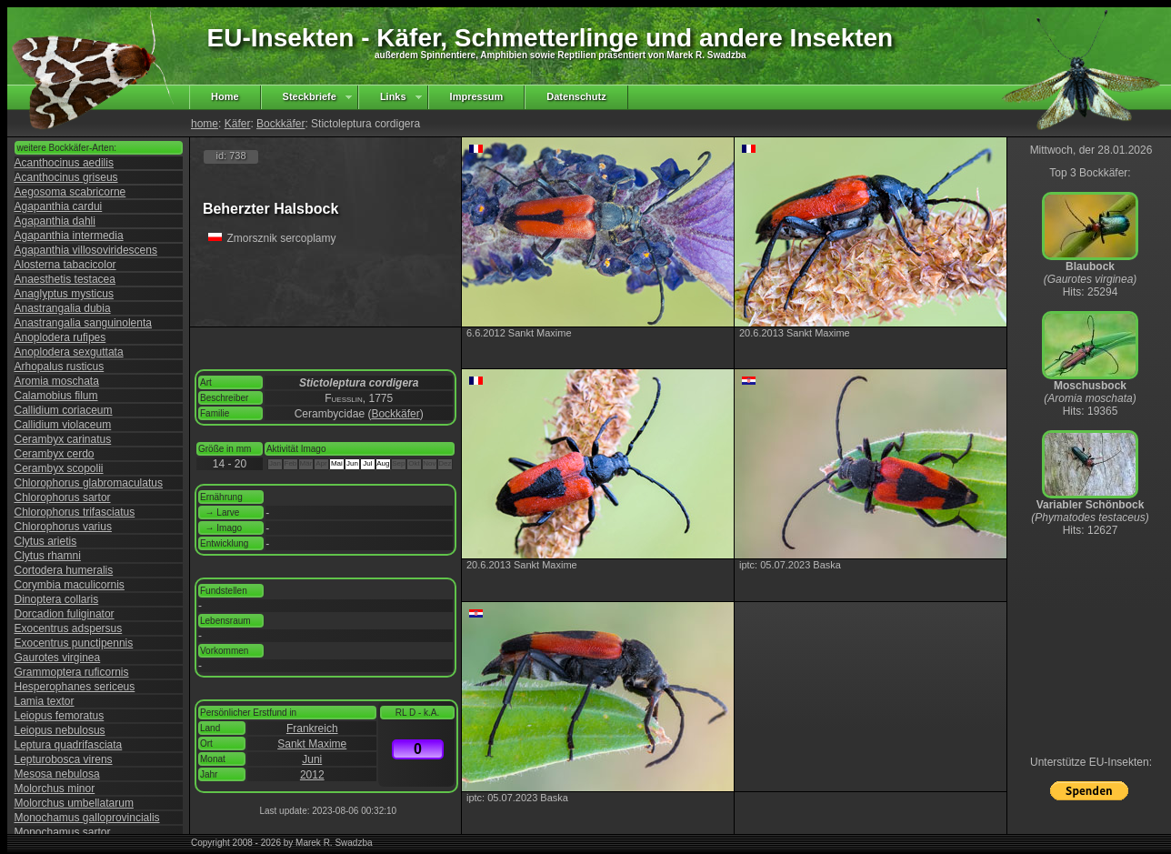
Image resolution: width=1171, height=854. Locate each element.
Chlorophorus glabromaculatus (89, 483)
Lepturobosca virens (64, 759)
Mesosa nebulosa (57, 774)
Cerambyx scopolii (59, 468)
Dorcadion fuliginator (65, 614)
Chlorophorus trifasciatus (75, 512)
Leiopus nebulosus (60, 730)
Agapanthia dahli (55, 221)
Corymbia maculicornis (70, 584)
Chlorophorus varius (63, 526)
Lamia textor (45, 701)
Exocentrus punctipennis (74, 643)
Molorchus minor (55, 788)
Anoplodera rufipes (60, 337)
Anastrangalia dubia (63, 308)
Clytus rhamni (48, 555)
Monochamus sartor (63, 832)
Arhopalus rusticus (60, 366)
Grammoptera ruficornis (72, 672)
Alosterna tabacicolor (65, 264)
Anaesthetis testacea (65, 279)
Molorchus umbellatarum (74, 803)
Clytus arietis (46, 541)
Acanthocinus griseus (66, 177)
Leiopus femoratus (60, 715)
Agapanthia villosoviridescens (86, 250)
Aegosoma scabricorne (70, 192)
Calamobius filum (56, 395)
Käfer (238, 123)
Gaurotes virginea (58, 657)
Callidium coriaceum (64, 410)
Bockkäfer (280, 123)
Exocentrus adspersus (69, 628)
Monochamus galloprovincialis (87, 817)
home (204, 123)
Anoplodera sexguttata (69, 352)
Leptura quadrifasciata (69, 744)
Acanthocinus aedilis (64, 162)
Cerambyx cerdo (55, 453)
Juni (312, 759)
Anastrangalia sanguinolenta (83, 322)
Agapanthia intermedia (69, 235)
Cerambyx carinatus (63, 439)
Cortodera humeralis (64, 570)
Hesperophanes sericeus (75, 686)
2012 (312, 775)
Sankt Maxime (311, 744)
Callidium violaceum (63, 424)
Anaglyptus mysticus (64, 293)
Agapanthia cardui (59, 206)
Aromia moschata (57, 381)
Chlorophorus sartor (63, 497)
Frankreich (312, 728)
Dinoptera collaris (57, 599)
